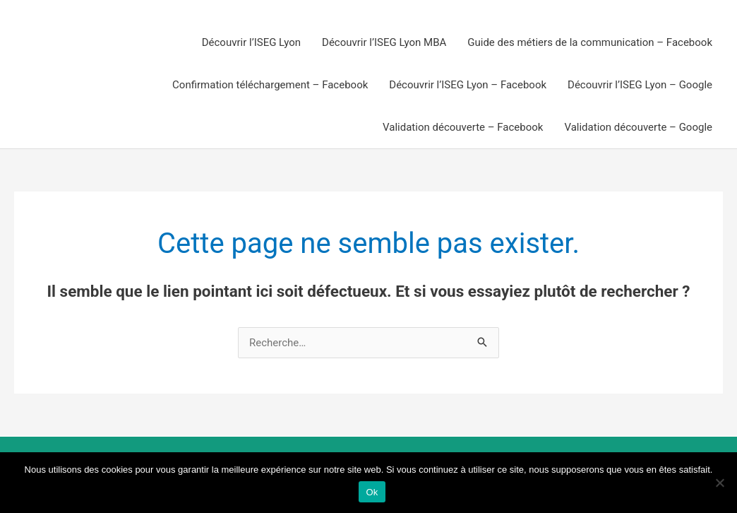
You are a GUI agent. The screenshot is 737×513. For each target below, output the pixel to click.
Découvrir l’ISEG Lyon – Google (640, 84)
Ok (372, 492)
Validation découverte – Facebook (463, 127)
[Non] (719, 483)
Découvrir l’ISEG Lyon (251, 42)
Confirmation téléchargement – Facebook (270, 84)
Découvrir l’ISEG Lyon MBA (384, 42)
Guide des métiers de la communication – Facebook (589, 42)
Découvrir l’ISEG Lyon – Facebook (467, 84)
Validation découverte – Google (638, 127)
